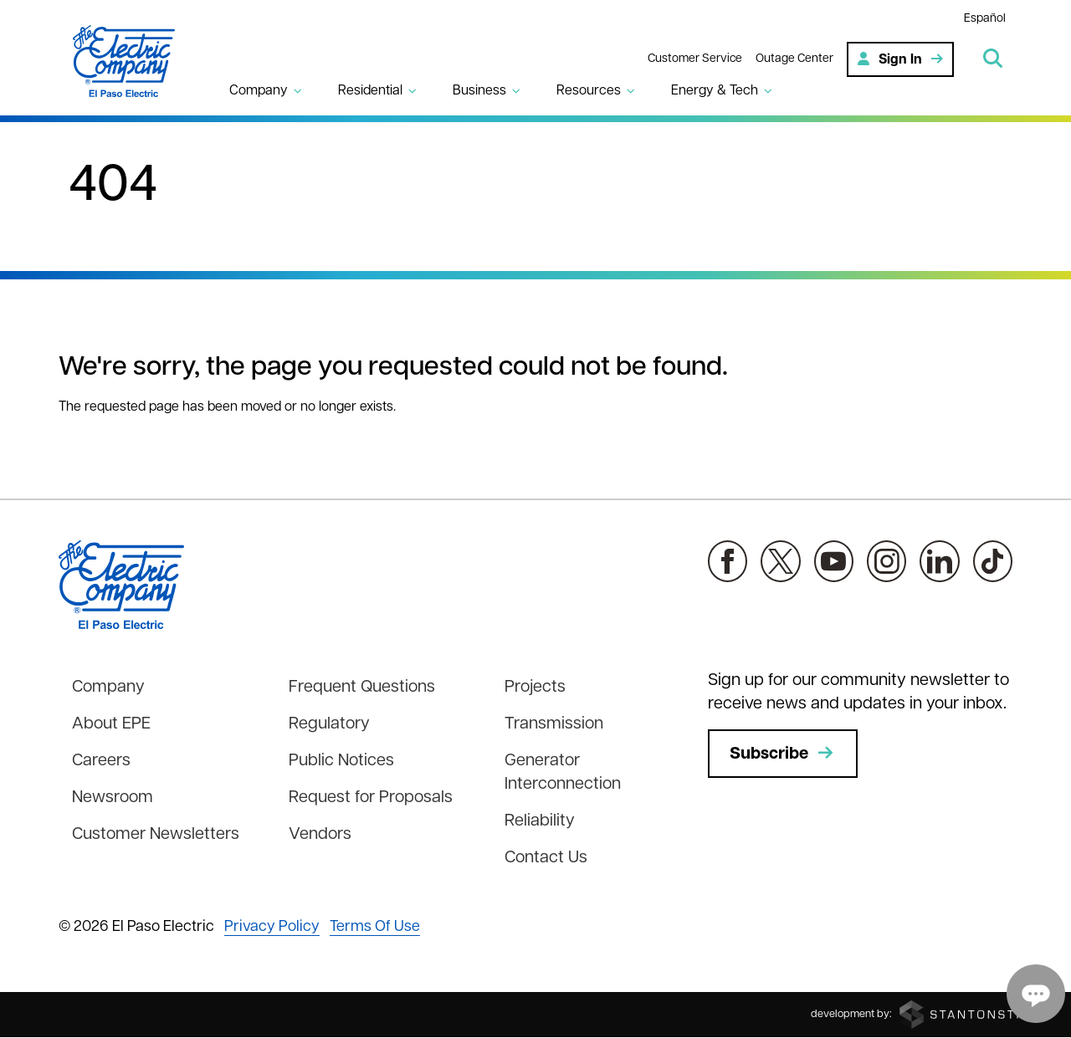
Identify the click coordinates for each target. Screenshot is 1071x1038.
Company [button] (258, 91)
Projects (535, 687)
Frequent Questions (362, 687)
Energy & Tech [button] (714, 91)
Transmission (554, 724)
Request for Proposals (371, 798)
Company (108, 687)
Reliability (540, 821)
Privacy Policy (272, 927)
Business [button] (479, 91)
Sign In (900, 59)
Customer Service (695, 59)
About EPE (111, 724)
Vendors (320, 834)
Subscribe (783, 753)
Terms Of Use (375, 927)
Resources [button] (588, 91)
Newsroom (112, 798)
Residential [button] (370, 91)
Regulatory (329, 724)
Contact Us (546, 858)
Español (985, 19)
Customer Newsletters (155, 834)
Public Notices (341, 761)
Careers (101, 761)
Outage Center (794, 59)
